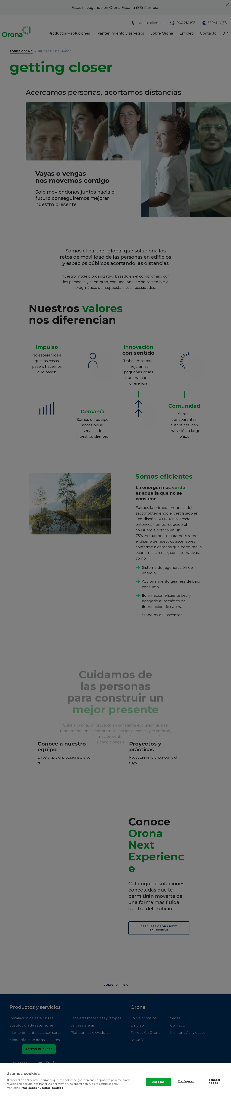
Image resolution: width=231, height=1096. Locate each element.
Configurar (186, 1084)
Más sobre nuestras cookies (42, 1091)
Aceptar (158, 1085)
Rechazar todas (213, 1085)
